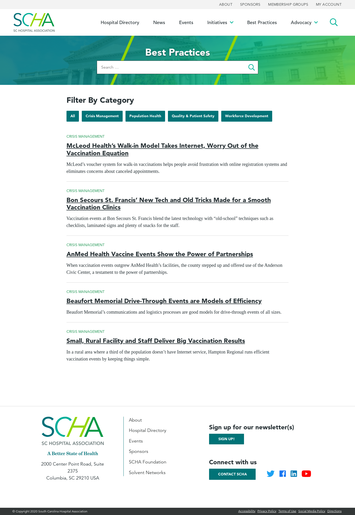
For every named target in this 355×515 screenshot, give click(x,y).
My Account (329, 4)
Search (334, 22)
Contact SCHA (232, 474)
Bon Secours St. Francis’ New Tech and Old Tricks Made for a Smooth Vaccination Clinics (168, 203)
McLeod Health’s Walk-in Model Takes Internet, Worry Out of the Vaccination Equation (162, 149)
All (74, 115)
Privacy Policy (266, 511)
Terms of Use (287, 511)
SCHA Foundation (147, 462)
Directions (334, 511)
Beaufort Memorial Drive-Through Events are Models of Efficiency (164, 301)
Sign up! (226, 439)
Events (136, 441)
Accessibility (246, 511)
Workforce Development (246, 117)
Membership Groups (288, 4)
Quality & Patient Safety (193, 117)
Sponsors (250, 4)
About (225, 4)
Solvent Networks (147, 472)
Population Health (145, 117)
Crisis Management (102, 117)
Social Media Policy (311, 511)
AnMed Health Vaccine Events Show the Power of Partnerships (159, 254)
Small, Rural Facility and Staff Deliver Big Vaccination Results (155, 340)
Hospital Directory (147, 430)
